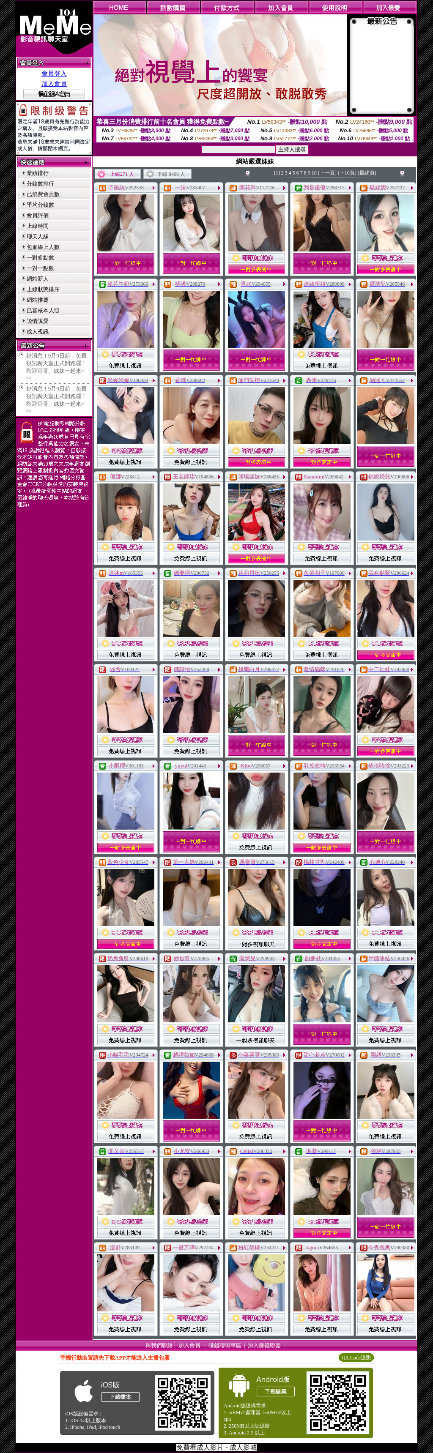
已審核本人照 (43, 310)
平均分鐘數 (40, 205)
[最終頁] (367, 173)
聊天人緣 (38, 236)
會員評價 (38, 215)
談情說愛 (38, 321)
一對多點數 (40, 257)
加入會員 (54, 83)
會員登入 (54, 73)
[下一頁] (327, 173)
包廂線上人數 (43, 247)
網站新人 (38, 279)
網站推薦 (38, 300)
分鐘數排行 (40, 183)
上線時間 (38, 226)
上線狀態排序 (43, 289)
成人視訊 (38, 331)
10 (314, 173)
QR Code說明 (356, 1357)
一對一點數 (40, 268)
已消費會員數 (43, 194)
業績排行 (38, 173)
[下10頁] (347, 173)
